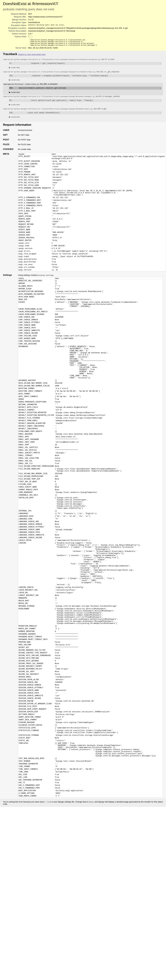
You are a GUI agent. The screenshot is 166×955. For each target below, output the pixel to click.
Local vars (14, 70)
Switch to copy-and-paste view (31, 56)
